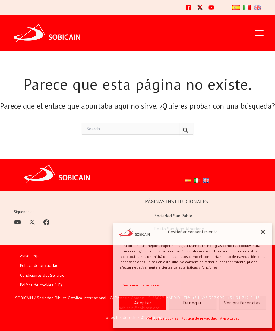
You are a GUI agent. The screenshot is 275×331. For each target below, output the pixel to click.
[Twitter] (200, 8)
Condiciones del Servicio (42, 275)
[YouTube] (211, 8)
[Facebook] (188, 8)
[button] (263, 232)
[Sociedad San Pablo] (168, 216)
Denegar (192, 303)
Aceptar (143, 303)
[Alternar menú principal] (259, 33)
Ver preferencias (242, 303)
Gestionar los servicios (141, 285)
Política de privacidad (199, 318)
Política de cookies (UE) (41, 285)
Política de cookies (162, 318)
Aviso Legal (229, 318)
